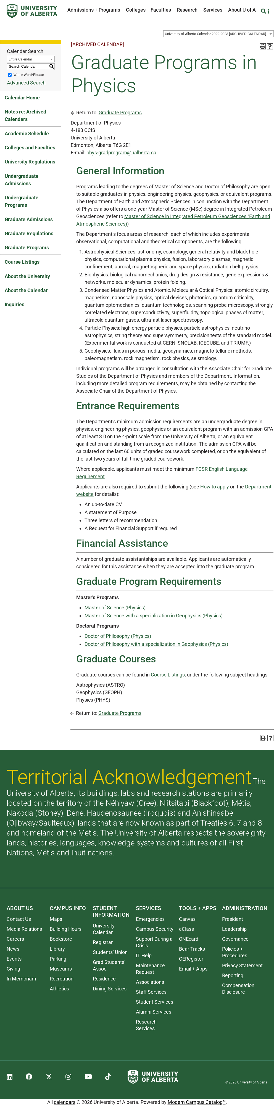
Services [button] (212, 10)
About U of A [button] (242, 10)
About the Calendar (26, 290)
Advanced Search (26, 83)
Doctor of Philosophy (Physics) (118, 636)
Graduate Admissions (29, 219)
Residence (104, 979)
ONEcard (188, 939)
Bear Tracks (192, 949)
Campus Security (154, 929)
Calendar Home (22, 98)
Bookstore (61, 939)
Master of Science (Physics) (115, 607)
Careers (15, 939)
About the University (27, 276)
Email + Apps (193, 969)
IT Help (144, 955)
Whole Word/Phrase (29, 75)
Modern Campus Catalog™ (197, 1102)
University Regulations (30, 162)
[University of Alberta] (32, 11)
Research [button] (187, 10)
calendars (64, 1102)
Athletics (59, 989)
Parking (58, 959)
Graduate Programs (27, 247)
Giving (13, 969)
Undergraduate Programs (21, 201)
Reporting (232, 975)
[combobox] (218, 33)
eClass (186, 929)
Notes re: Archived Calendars (25, 115)
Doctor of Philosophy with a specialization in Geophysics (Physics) (156, 644)
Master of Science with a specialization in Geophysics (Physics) (154, 615)
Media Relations (24, 929)
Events (14, 959)
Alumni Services (153, 1012)
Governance (235, 939)
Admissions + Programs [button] (93, 10)
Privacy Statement (242, 965)
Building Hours (65, 929)
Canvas (187, 919)
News (13, 949)
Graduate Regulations (29, 233)
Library (57, 949)
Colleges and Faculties (30, 147)
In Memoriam (21, 979)
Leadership (234, 929)
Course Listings (22, 262)
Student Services (154, 1002)
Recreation (61, 979)
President (232, 919)
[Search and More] (264, 11)
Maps (56, 919)
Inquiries (14, 304)
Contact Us (19, 919)
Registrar (103, 942)
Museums (61, 969)
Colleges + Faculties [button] (148, 10)
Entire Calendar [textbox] (20, 59)
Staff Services (151, 992)
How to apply (214, 487)
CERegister (191, 959)
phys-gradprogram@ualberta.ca (121, 152)
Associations (150, 982)
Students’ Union (110, 952)
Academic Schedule (27, 133)
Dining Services (110, 989)
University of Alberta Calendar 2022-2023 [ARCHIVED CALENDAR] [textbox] (215, 34)
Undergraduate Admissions (21, 179)
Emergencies (150, 919)
